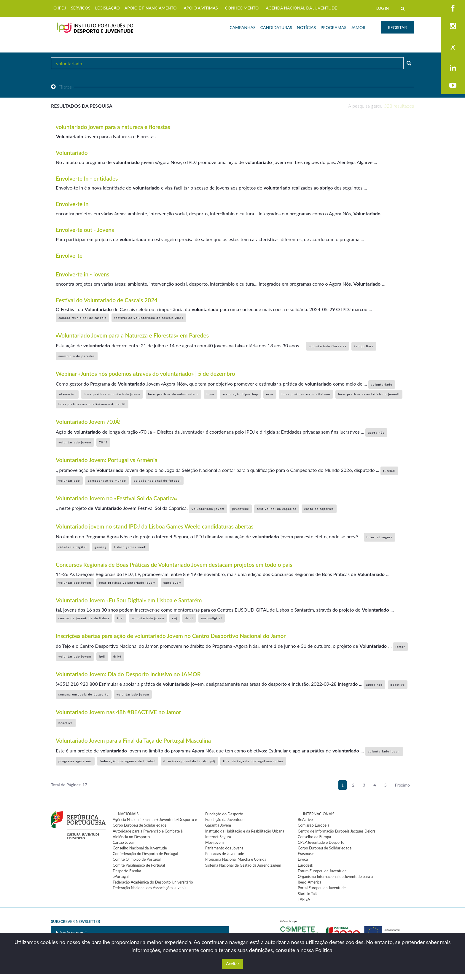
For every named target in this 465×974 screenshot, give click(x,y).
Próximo (402, 784)
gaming (101, 547)
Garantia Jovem (218, 825)
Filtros (61, 87)
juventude (240, 508)
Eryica (303, 859)
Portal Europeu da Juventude (321, 887)
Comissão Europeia (313, 825)
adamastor (67, 394)
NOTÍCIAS (306, 27)
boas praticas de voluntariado (173, 394)
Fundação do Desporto (224, 813)
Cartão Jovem (124, 842)
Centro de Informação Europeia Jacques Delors (336, 831)
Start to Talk (308, 893)
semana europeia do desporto (83, 694)
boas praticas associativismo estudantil (92, 404)
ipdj (102, 656)
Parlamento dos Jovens (224, 848)
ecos (270, 394)
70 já (103, 442)
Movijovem (214, 842)
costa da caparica (319, 508)
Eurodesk (305, 865)
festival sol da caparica (276, 508)
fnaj (120, 618)
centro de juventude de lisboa (83, 618)
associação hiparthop (240, 394)
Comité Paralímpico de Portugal (139, 865)
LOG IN (382, 8)
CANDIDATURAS (276, 27)
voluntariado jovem (74, 442)
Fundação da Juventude (224, 819)
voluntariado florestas (328, 346)
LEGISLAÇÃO (107, 7)
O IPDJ (59, 7)
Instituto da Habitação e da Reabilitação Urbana (244, 831)
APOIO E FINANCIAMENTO (151, 7)
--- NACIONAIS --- (128, 813)
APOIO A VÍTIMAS (201, 7)
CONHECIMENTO (242, 7)
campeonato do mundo (107, 480)
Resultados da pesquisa (81, 106)
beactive (398, 684)
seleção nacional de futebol (157, 480)
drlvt (189, 618)
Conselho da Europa (314, 836)
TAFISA (304, 899)
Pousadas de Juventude (224, 853)
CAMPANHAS (242, 27)
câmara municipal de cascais (82, 317)
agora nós (376, 432)
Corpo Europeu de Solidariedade (324, 848)
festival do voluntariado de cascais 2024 (149, 317)
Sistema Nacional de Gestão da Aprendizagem (243, 865)
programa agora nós (75, 761)
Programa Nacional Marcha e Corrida (235, 859)
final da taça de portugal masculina (253, 761)
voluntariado (382, 384)
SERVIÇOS (80, 7)
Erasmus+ (306, 853)
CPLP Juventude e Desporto (321, 842)
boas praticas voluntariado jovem (112, 394)
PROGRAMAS (333, 27)
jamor (400, 646)
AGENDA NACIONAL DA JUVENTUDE (301, 7)
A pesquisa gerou (381, 106)
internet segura (380, 537)
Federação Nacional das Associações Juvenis (149, 887)
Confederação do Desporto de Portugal (145, 853)
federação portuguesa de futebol (128, 761)
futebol (389, 470)
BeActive (305, 819)
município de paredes (76, 356)
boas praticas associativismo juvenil (368, 394)
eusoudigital (211, 618)
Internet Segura (218, 836)
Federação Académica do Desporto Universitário (153, 882)
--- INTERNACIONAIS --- (319, 813)
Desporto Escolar (127, 870)
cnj (174, 618)
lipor (210, 394)
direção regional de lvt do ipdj (189, 761)
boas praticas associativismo (305, 394)
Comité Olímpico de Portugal (137, 859)
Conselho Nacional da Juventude (140, 848)
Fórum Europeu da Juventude (322, 870)
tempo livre (364, 346)
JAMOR (358, 27)
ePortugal (121, 876)
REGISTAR (397, 27)
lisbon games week (130, 547)
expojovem (172, 582)
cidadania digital (72, 547)
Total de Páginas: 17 (69, 784)
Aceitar (232, 963)
